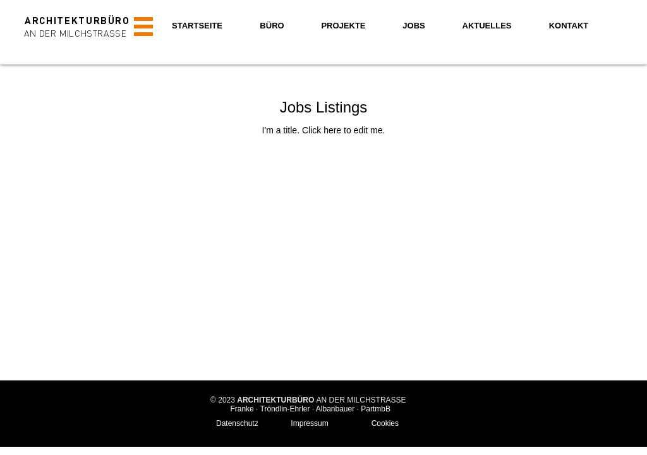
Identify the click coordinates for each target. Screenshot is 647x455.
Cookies (385, 423)
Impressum (309, 423)
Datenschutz (237, 423)
